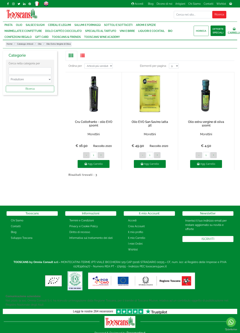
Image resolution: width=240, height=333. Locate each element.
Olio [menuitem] (19, 24)
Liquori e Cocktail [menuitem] (151, 30)
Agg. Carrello (93, 163)
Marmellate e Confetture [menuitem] (23, 30)
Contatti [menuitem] (208, 3)
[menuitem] (231, 5)
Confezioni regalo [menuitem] (18, 36)
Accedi (137, 3)
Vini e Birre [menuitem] (127, 30)
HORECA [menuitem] (201, 30)
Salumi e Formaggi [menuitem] (87, 24)
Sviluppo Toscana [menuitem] (21, 237)
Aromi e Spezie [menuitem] (146, 24)
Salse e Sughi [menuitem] (35, 24)
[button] (219, 14)
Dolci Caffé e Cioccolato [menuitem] (63, 30)
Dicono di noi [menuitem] (164, 3)
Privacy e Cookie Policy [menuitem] (83, 226)
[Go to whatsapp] (231, 322)
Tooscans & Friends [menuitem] (66, 36)
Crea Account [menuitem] (136, 226)
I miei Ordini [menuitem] (135, 243)
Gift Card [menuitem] (42, 36)
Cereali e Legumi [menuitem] (59, 24)
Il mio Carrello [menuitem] (136, 237)
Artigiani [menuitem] (180, 3)
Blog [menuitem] (151, 3)
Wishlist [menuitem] (221, 3)
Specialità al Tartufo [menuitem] (100, 30)
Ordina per (75, 66)
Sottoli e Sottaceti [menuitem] (118, 24)
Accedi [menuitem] (132, 220)
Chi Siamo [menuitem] (194, 3)
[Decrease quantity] (86, 155)
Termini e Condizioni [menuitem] (81, 220)
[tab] (71, 56)
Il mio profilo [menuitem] (135, 232)
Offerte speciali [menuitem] (218, 31)
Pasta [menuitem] (8, 24)
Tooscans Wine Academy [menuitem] (102, 36)
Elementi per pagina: (153, 66)
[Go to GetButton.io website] (231, 329)
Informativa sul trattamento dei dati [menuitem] (91, 237)
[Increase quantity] (101, 155)
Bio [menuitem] (170, 30)
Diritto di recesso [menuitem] (79, 232)
